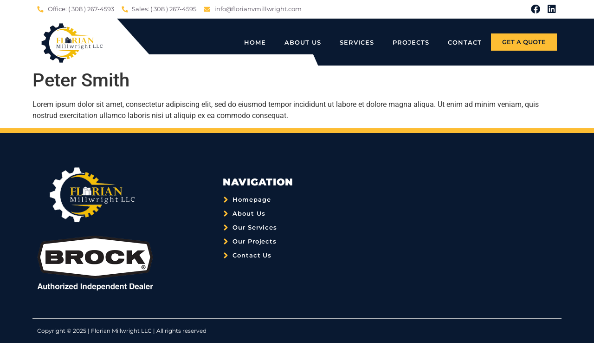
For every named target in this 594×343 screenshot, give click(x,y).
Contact (465, 42)
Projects (411, 42)
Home (255, 42)
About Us (302, 42)
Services (357, 42)
